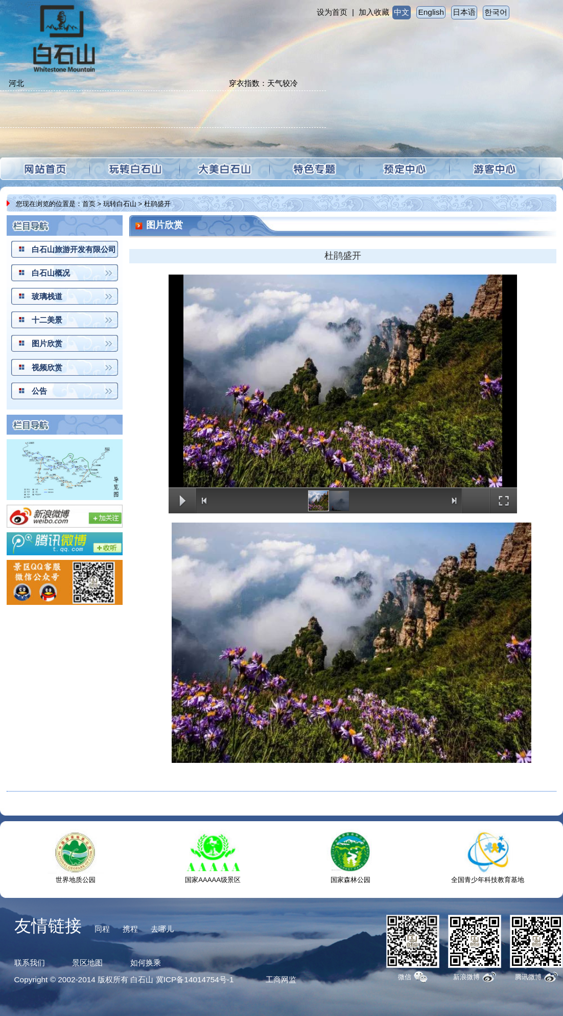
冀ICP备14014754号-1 (195, 979)
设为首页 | (335, 12)
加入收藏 (374, 12)
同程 (102, 928)
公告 (39, 391)
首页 (89, 204)
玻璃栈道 (47, 296)
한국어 (495, 12)
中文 (401, 12)
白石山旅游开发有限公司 (74, 249)
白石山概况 (51, 272)
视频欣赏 (47, 367)
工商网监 (281, 979)
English (431, 12)
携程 (130, 928)
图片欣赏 (47, 343)
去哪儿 (162, 928)
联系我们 (29, 962)
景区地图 (87, 962)
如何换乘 (145, 962)
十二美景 (47, 319)
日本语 (464, 12)
